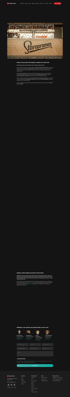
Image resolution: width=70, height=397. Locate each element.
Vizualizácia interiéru (44, 380)
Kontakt (22, 379)
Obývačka (32, 385)
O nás (22, 377)
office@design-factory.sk (59, 379)
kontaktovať (30, 283)
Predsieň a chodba (34, 388)
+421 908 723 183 (48, 337)
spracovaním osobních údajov (28, 361)
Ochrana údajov (23, 382)
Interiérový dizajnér (44, 377)
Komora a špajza (33, 380)
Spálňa (32, 390)
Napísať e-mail (38, 340)
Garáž (32, 379)
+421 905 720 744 (19, 337)
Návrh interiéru (43, 379)
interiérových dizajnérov (31, 282)
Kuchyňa (32, 382)
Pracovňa (32, 387)
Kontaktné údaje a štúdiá (56, 380)
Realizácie (23, 380)
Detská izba (33, 377)
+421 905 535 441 (29, 337)
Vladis (15, 387)
